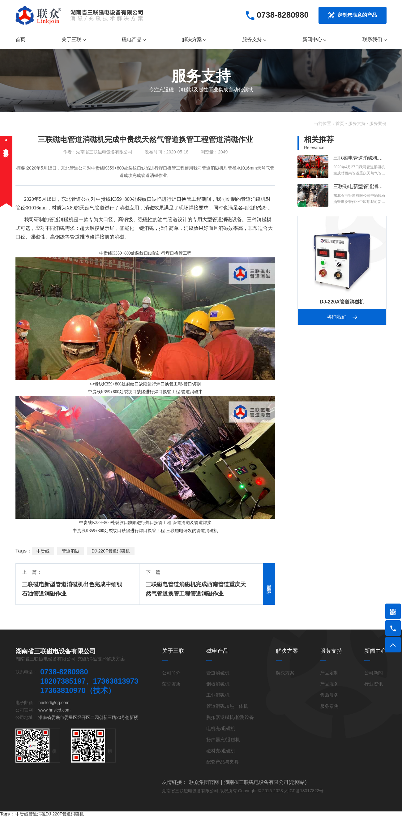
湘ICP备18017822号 (304, 790)
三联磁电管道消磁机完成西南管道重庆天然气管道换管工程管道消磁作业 (196, 589)
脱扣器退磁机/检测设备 (230, 717)
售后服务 (329, 695)
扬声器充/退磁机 (223, 739)
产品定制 (329, 672)
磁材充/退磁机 (220, 750)
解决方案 (194, 39)
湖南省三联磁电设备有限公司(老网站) (265, 782)
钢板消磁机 (217, 683)
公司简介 (171, 672)
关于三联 (73, 39)
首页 (20, 39)
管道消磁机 (253, 199)
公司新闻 (373, 672)
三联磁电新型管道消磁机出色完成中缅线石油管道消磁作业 (72, 589)
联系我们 (374, 39)
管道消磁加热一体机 (227, 706)
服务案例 (378, 123)
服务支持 (254, 39)
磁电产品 (134, 39)
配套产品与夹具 (222, 761)
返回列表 (269, 584)
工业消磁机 (217, 695)
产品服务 (329, 683)
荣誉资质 (171, 683)
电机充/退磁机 (220, 728)
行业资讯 (373, 683)
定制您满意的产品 (352, 15)
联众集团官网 (204, 782)
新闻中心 (314, 39)
